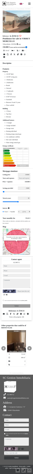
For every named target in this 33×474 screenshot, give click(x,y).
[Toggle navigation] (29, 3)
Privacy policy (22, 466)
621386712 (16, 262)
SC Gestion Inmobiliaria (12, 466)
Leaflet (14, 254)
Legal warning (12, 468)
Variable (12, 211)
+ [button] (5, 231)
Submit (16, 306)
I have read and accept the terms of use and (15, 300)
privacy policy (24, 300)
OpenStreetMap (21, 254)
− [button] (5, 233)
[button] (3, 348)
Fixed (6, 211)
